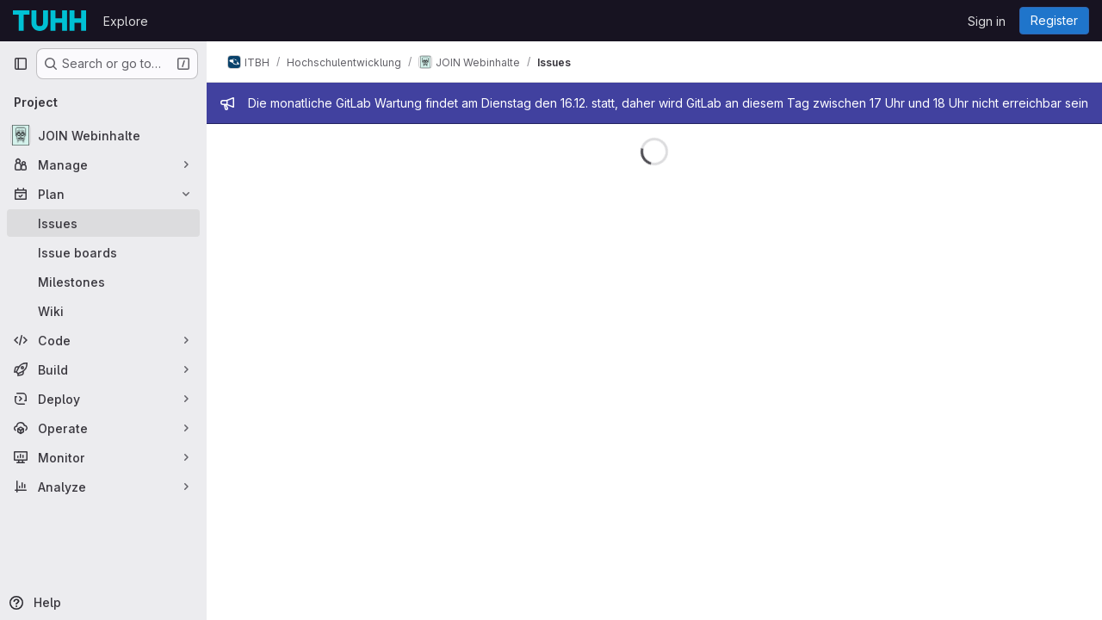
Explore (125, 21)
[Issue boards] (103, 252)
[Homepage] (49, 20)
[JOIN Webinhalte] (103, 135)
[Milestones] (103, 281)
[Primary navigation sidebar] (20, 64)
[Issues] (103, 223)
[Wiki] (103, 311)
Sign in (987, 21)
